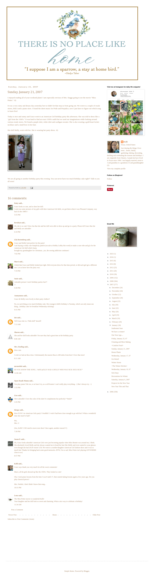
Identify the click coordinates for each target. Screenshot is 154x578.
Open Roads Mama (21, 381)
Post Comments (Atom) (25, 519)
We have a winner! (118, 332)
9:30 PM (17, 288)
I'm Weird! (115, 359)
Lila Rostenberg (20, 240)
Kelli (16, 464)
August (114, 301)
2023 (112, 254)
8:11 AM (17, 358)
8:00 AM (17, 339)
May (114, 312)
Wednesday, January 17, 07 (121, 356)
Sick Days (115, 373)
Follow (109, 179)
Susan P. (17, 439)
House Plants (116, 352)
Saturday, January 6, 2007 (120, 380)
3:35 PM (17, 402)
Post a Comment (17, 510)
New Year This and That (120, 386)
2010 (112, 274)
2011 (112, 271)
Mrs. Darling (19, 347)
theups (16, 410)
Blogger (86, 571)
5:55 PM (17, 215)
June (114, 308)
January (115, 325)
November (116, 291)
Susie (16, 279)
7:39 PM (17, 431)
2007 (112, 285)
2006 (112, 392)
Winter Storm (116, 362)
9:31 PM (17, 310)
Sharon (17, 332)
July (113, 305)
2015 (112, 261)
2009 (112, 278)
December (116, 288)
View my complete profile (116, 169)
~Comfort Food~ (117, 345)
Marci (16, 262)
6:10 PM (17, 232)
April (114, 315)
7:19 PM (17, 271)
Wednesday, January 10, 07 (121, 369)
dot (15, 318)
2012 (112, 268)
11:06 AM (17, 373)
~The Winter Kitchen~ (119, 366)
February (115, 322)
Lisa (15, 395)
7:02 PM (17, 254)
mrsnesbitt (18, 366)
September (116, 298)
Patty (16, 203)
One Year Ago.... (117, 335)
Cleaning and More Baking (121, 342)
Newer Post (12, 515)
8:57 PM (17, 456)
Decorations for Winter (119, 376)
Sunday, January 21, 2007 (120, 349)
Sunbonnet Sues (117, 328)
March (114, 318)
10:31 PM (17, 488)
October (115, 294)
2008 (112, 281)
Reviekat (17, 223)
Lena (16, 495)
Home (55, 515)
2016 (112, 257)
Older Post (96, 515)
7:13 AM (17, 324)
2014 (112, 264)
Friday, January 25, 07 (119, 339)
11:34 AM (17, 505)
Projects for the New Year (120, 383)
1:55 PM (17, 388)
